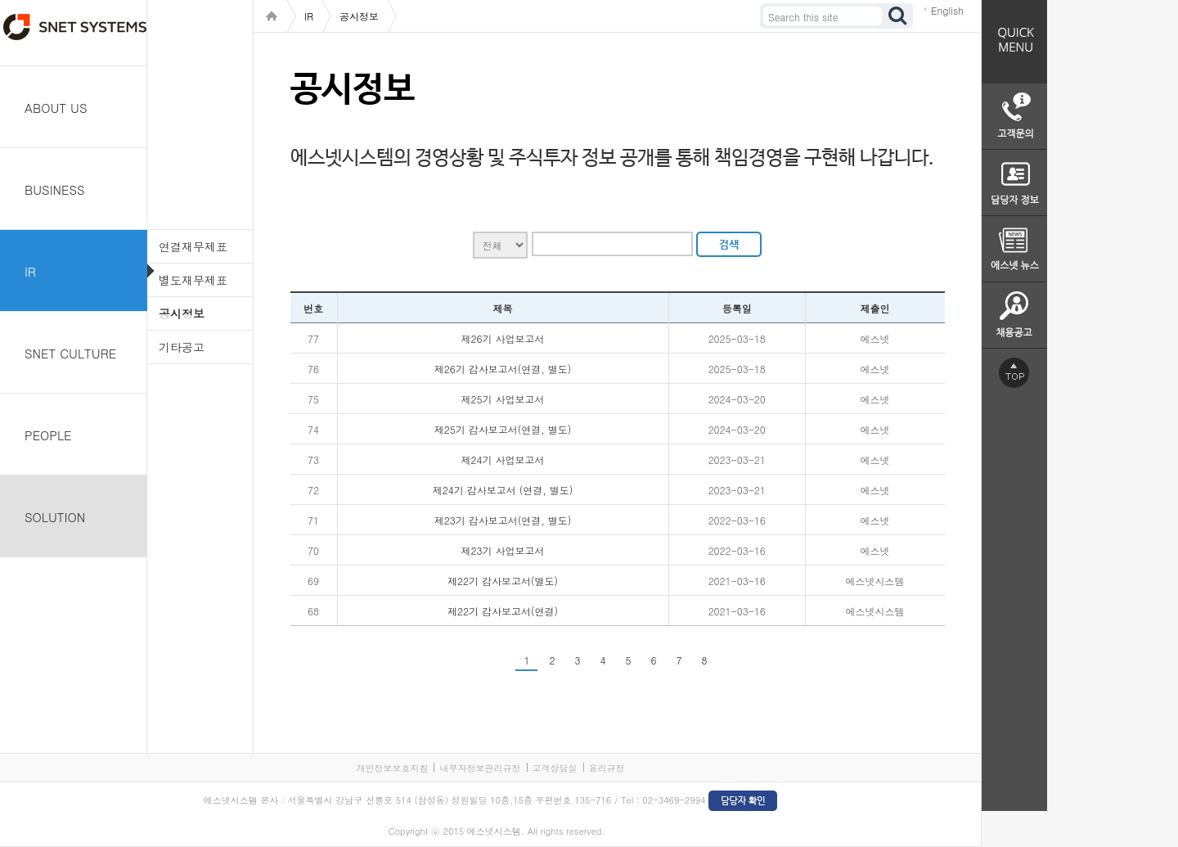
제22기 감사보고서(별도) (502, 581)
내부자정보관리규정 (479, 768)
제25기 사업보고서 (503, 399)
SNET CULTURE (70, 353)
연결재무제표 (193, 246)
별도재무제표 (193, 280)
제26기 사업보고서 (503, 338)
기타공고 (182, 347)
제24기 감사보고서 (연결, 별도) (503, 490)
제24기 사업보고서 (503, 459)
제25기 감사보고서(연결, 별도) (503, 429)
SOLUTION (55, 516)
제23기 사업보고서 (503, 550)
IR (30, 271)
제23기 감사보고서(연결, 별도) (503, 520)
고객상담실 (555, 768)
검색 (898, 16)
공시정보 (182, 313)
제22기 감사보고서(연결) (502, 611)
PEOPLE (48, 435)
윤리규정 (607, 768)
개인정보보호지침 (392, 768)
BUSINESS (55, 189)
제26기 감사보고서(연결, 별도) (503, 369)
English (947, 10)
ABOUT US (56, 107)
